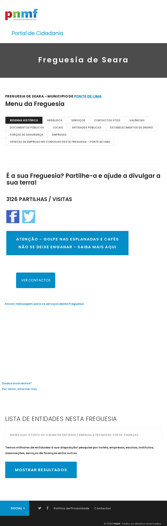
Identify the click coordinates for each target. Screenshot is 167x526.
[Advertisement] (83, 340)
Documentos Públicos (27, 127)
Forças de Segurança (26, 134)
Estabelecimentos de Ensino (131, 127)
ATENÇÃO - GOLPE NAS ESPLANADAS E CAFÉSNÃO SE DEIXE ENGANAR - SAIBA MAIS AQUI (67, 243)
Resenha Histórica (24, 120)
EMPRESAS (59, 134)
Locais (58, 127)
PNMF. (117, 523)
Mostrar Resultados (41, 469)
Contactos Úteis (107, 120)
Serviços (78, 120)
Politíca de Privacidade (71, 508)
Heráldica (54, 120)
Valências (137, 120)
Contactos (102, 508)
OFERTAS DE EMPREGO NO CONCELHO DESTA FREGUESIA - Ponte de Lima (60, 142)
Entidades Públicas (86, 127)
